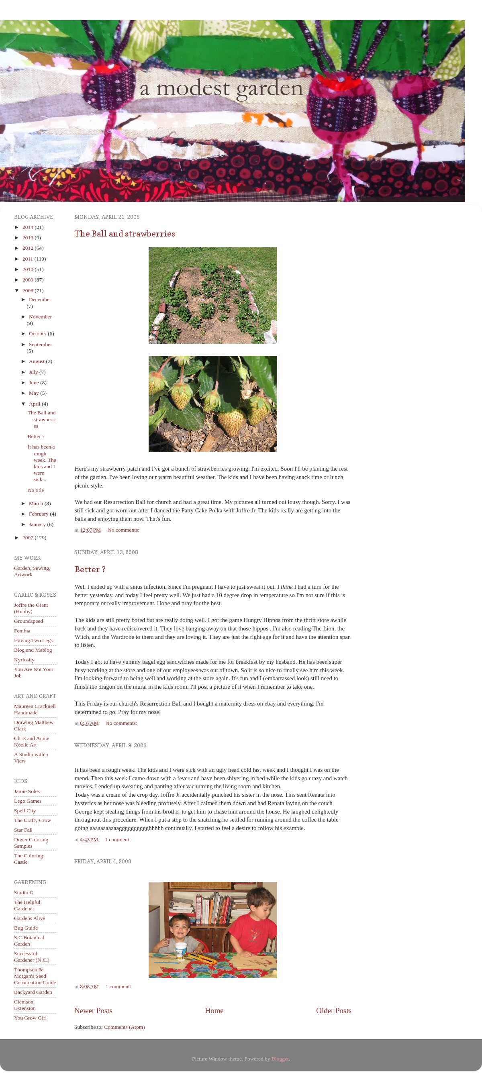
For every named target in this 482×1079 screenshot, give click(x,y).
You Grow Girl (30, 1018)
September (40, 344)
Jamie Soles (27, 791)
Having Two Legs (33, 640)
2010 (28, 269)
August (37, 361)
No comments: (123, 530)
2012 (28, 248)
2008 (28, 291)
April (35, 404)
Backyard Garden (33, 992)
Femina (22, 631)
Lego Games (28, 801)
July (34, 372)
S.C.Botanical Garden (29, 940)
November (40, 317)
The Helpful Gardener (27, 905)
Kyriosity (24, 660)
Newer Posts (93, 1010)
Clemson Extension (25, 1005)
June (34, 382)
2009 (28, 280)
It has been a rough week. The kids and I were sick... (42, 463)
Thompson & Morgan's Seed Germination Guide (35, 976)
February (39, 514)
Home (214, 1010)
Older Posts (333, 1010)
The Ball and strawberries (125, 234)
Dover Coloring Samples (31, 842)
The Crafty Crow (32, 820)
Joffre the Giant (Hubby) (31, 608)
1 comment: (118, 839)
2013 (28, 238)
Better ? (90, 569)
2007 (28, 537)
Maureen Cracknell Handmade (35, 709)
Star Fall (23, 830)
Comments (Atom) (124, 1027)
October (38, 333)
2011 (28, 259)
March (37, 503)
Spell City (25, 811)
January (38, 524)
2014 (28, 227)
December (40, 299)
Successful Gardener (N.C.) (31, 956)
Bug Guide (26, 928)
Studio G (23, 892)
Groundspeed (28, 621)
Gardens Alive (29, 918)
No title (36, 490)
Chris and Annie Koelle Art (31, 741)
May (34, 393)
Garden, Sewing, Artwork (32, 571)
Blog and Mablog (33, 650)
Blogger (280, 1059)
